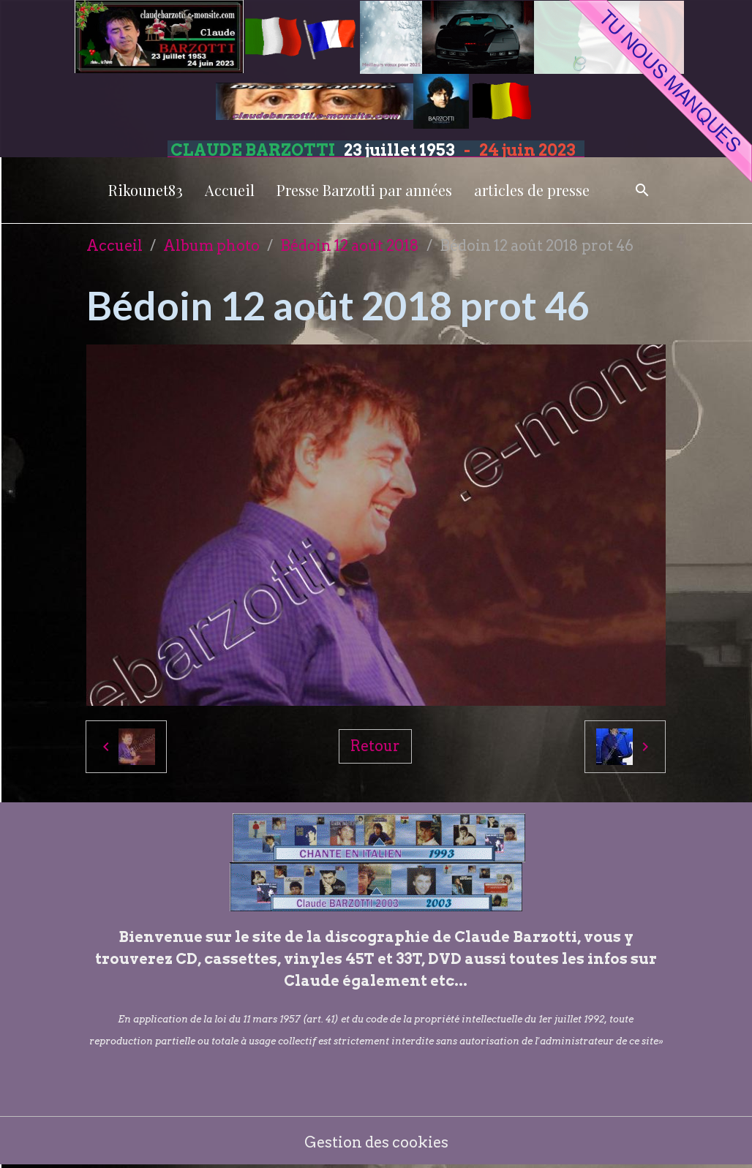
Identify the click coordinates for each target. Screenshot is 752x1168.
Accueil (230, 190)
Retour (375, 746)
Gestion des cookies (376, 1142)
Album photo (211, 246)
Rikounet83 (145, 190)
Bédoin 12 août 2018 (349, 246)
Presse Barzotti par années (364, 190)
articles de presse (532, 190)
